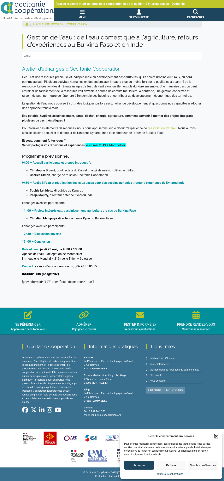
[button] (216, 436)
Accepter (139, 465)
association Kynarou (163, 128)
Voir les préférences (203, 465)
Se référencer (168, 358)
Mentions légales (159, 369)
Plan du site (156, 374)
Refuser (171, 465)
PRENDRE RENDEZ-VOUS (165, 389)
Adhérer (154, 358)
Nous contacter (158, 380)
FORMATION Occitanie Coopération (60, 24)
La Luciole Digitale (119, 476)
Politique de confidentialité (169, 474)
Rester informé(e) (159, 363)
